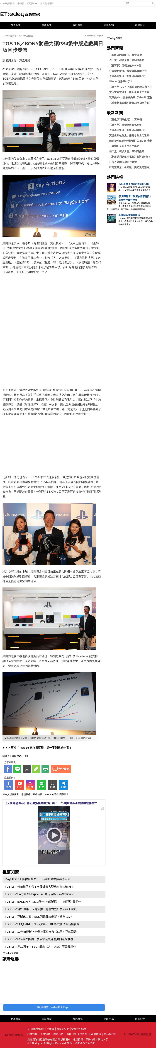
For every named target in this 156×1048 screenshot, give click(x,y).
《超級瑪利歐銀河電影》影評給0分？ (130, 156)
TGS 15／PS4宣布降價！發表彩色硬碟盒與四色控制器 (39, 939)
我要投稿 (32, 1034)
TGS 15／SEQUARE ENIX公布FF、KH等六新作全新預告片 (42, 924)
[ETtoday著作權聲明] (55, 794)
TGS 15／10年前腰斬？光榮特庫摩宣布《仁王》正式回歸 (41, 931)
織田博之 (16, 755)
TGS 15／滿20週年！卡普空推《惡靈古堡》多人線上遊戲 (41, 909)
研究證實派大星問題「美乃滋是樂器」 (130, 167)
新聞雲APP (32, 2)
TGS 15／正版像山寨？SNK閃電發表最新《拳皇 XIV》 (39, 916)
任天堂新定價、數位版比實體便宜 (128, 71)
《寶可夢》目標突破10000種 (125, 65)
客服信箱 (96, 1034)
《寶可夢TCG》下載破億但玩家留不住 (130, 87)
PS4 (26, 755)
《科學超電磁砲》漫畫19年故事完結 (129, 102)
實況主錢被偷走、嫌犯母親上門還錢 (129, 92)
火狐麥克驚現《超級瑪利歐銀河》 (128, 76)
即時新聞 (15, 25)
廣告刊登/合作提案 (76, 1034)
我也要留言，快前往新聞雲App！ (54, 1007)
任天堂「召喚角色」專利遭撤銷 (126, 60)
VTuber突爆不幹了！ (121, 81)
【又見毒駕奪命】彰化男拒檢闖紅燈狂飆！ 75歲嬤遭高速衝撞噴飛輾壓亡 (50, 803)
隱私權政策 (110, 1034)
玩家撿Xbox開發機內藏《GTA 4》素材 (130, 97)
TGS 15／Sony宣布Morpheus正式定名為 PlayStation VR (40, 894)
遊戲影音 (140, 25)
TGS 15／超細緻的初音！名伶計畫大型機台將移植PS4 (39, 886)
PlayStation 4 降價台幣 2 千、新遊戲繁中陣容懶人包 (37, 879)
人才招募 (45, 1034)
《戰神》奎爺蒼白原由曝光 (124, 146)
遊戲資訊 (78, 25)
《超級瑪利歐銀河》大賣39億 (125, 55)
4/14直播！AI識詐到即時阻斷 (134, 184)
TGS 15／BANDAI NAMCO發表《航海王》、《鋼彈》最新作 (43, 901)
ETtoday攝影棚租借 (129, 215)
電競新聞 (46, 25)
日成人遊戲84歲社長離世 (123, 162)
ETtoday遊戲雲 (20, 14)
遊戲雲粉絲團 (46, 2)
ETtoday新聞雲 (7, 2)
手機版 (20, 2)
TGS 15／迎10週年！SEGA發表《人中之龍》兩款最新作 (40, 946)
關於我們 (58, 1034)
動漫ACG (109, 25)
